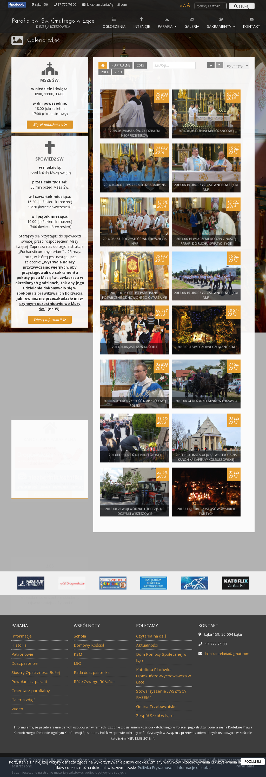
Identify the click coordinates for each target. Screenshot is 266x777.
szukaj (241, 6)
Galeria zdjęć (44, 40)
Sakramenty (223, 23)
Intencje (145, 23)
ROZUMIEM (252, 761)
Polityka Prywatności (154, 767)
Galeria (195, 23)
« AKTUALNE (121, 65)
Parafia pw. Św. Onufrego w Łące (54, 23)
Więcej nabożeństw (49, 124)
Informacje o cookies (194, 767)
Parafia (169, 23)
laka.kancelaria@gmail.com (106, 4)
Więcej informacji (50, 319)
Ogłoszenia (117, 23)
